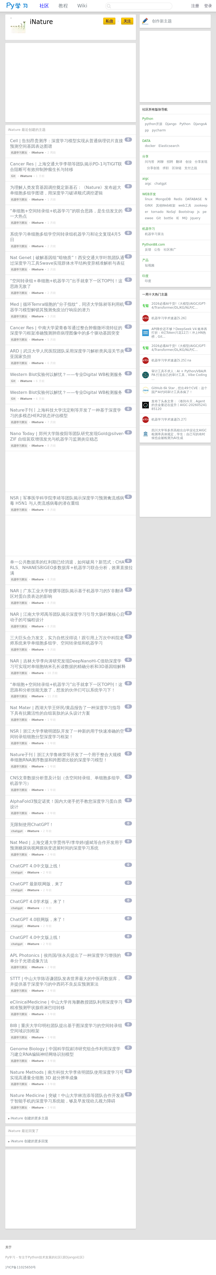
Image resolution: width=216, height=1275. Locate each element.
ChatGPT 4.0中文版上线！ (36, 865)
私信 (109, 21)
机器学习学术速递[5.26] (168, 318)
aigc (148, 183)
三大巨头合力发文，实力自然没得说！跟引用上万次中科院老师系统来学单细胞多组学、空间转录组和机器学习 (67, 640)
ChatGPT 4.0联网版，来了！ (38, 919)
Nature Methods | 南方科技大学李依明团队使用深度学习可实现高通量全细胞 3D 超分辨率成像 (67, 1075)
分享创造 (153, 168)
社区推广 (170, 249)
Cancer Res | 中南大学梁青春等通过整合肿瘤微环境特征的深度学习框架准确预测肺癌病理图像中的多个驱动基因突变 (66, 330)
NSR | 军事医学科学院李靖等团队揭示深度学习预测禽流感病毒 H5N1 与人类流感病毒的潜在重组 (67, 500)
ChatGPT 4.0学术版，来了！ (38, 901)
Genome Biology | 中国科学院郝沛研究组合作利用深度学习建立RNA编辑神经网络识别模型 (65, 1051)
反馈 (148, 249)
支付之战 (190, 168)
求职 (166, 168)
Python (184, 124)
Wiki (82, 5)
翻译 (179, 162)
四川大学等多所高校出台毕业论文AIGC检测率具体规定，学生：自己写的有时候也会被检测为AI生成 (179, 434)
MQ (184, 218)
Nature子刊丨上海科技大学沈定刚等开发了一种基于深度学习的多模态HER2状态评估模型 (65, 413)
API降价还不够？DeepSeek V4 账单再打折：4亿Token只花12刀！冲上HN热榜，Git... (179, 332)
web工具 (184, 205)
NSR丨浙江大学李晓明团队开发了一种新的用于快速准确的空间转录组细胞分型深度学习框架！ (67, 734)
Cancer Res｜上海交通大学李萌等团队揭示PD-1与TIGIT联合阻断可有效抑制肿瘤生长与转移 (66, 166)
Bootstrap (186, 212)
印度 (148, 281)
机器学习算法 (154, 234)
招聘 (170, 162)
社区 (44, 5)
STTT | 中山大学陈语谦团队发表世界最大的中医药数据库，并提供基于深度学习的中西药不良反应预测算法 (65, 981)
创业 (188, 162)
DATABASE (193, 199)
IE (177, 218)
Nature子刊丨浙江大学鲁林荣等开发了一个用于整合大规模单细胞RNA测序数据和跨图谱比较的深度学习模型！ (65, 757)
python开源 (153, 124)
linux (149, 199)
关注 (127, 21)
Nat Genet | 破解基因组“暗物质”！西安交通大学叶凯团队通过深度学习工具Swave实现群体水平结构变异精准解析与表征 (67, 260)
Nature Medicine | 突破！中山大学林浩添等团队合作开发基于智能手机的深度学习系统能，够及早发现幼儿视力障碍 (67, 1098)
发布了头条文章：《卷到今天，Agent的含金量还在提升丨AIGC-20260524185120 (179, 405)
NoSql (171, 212)
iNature (37, 152)
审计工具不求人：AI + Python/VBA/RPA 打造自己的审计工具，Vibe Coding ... (179, 375)
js (198, 212)
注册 (195, 5)
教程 (63, 5)
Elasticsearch (169, 146)
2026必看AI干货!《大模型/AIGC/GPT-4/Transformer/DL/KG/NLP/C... (178, 305)
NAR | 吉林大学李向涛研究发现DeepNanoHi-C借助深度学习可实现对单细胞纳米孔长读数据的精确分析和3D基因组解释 (68, 663)
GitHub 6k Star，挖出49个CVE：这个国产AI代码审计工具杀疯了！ (179, 390)
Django (170, 124)
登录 (208, 5)
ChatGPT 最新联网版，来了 (36, 883)
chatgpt (160, 183)
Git (158, 218)
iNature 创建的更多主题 (29, 1118)
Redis (178, 199)
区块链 (176, 168)
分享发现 (201, 162)
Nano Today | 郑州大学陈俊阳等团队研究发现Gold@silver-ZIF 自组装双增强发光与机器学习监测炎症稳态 (67, 436)
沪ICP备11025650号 (20, 1267)
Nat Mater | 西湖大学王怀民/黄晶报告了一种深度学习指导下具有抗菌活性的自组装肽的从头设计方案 (65, 710)
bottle (168, 218)
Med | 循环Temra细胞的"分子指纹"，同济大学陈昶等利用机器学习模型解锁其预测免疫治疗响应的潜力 (67, 307)
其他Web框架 (165, 205)
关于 (8, 1247)
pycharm (159, 130)
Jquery (195, 218)
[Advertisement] (175, 66)
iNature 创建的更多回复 (29, 1141)
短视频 (149, 265)
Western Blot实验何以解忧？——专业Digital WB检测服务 (66, 374)
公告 (157, 249)
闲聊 (160, 162)
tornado (157, 212)
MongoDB (163, 199)
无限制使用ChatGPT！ (31, 824)
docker (150, 146)
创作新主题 (162, 21)
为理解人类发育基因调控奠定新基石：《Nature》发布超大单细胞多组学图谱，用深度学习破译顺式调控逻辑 (65, 190)
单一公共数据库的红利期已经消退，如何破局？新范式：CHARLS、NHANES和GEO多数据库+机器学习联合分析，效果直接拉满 (71, 568)
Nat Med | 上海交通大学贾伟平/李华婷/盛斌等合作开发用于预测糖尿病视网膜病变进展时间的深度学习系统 (66, 845)
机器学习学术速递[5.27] (168, 419)
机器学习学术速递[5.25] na (171, 360)
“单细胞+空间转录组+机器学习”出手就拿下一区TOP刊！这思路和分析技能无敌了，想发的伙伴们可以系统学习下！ (66, 687)
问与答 (149, 162)
